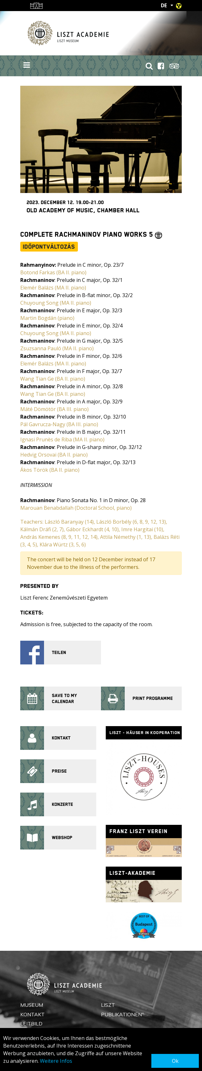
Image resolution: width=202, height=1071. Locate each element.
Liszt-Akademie (133, 873)
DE (164, 5)
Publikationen (121, 1014)
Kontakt (32, 1014)
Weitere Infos (56, 1060)
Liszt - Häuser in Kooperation (145, 732)
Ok (175, 1060)
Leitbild (31, 1023)
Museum (31, 1005)
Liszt (108, 1005)
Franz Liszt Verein (139, 831)
